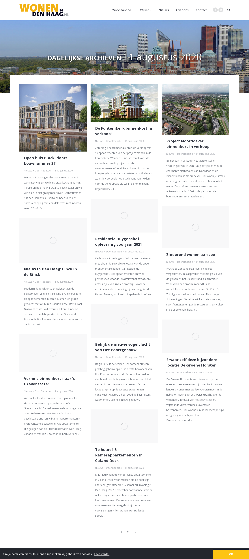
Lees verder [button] (102, 554)
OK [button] (231, 554)
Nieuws (28, 170)
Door (43, 170)
